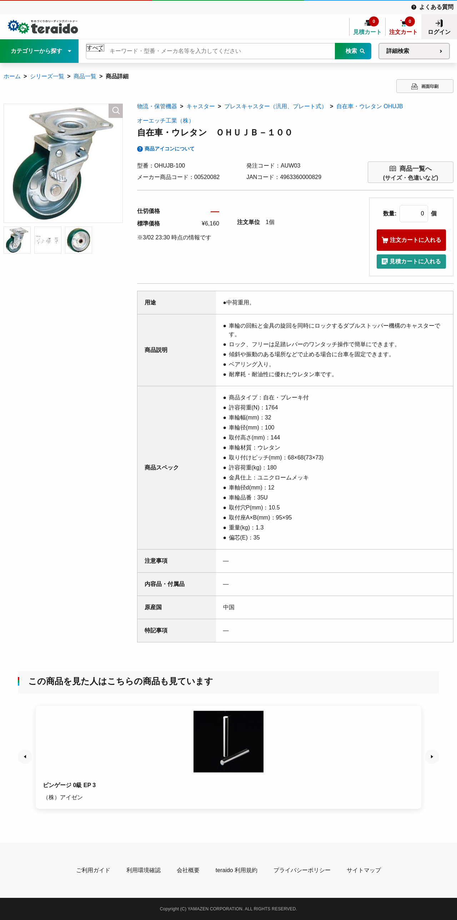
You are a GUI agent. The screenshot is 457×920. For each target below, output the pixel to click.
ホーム (12, 76)
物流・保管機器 (157, 106)
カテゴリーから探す (36, 51)
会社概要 (188, 870)
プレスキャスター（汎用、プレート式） (275, 106)
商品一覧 (85, 76)
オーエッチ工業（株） (165, 121)
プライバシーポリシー (302, 870)
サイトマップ (364, 870)
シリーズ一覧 (47, 76)
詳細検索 (397, 51)
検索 (351, 51)
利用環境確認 (143, 870)
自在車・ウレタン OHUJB (369, 106)
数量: (389, 213)
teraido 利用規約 (236, 870)
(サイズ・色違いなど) (410, 172)
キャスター (200, 106)
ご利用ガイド (93, 870)
